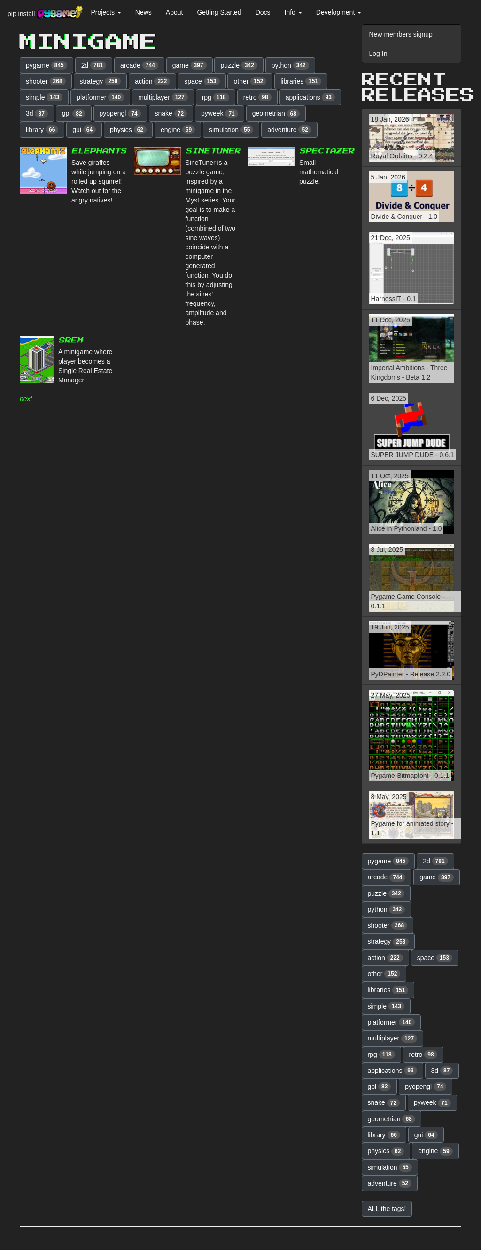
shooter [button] (46, 81)
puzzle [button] (238, 65)
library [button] (42, 129)
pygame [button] (46, 65)
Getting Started (219, 12)
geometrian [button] (276, 113)
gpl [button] (73, 113)
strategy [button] (100, 81)
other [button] (249, 81)
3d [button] (37, 113)
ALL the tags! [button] (387, 1208)
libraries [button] (300, 81)
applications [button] (310, 97)
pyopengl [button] (120, 113)
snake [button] (171, 113)
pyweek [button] (219, 113)
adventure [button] (289, 129)
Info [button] (293, 12)
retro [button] (257, 97)
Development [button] (338, 12)
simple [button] (44, 97)
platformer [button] (100, 97)
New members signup (401, 34)
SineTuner (213, 151)
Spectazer (326, 151)
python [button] (290, 65)
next (26, 399)
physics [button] (128, 129)
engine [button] (178, 129)
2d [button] (94, 65)
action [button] (152, 81)
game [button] (189, 65)
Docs (263, 12)
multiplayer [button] (163, 97)
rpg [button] (215, 97)
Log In (378, 53)
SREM (70, 340)
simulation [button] (231, 129)
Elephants (98, 151)
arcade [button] (139, 65)
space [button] (201, 81)
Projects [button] (106, 12)
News (143, 12)
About (174, 12)
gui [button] (84, 129)
